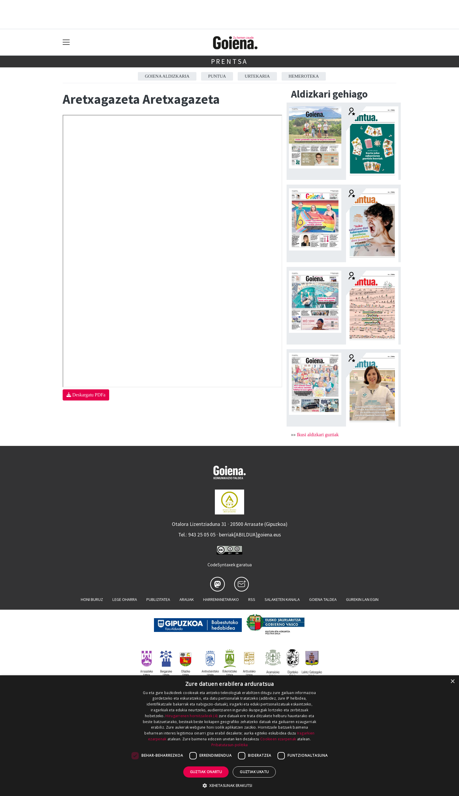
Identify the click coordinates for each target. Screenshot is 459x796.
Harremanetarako (221, 599)
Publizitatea (158, 599)
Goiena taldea (323, 599)
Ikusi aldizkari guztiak (318, 434)
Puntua (217, 76)
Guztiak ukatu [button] (254, 771)
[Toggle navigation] (66, 42)
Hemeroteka (304, 76)
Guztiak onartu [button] (206, 771)
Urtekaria (257, 76)
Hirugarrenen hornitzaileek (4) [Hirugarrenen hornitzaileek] (191, 715)
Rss (251, 599)
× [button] (452, 681)
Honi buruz (92, 599)
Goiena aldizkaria (167, 76)
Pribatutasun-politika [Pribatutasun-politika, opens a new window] (229, 744)
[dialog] (229, 735)
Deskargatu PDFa (85, 394)
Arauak (186, 599)
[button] (229, 785)
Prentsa (229, 61)
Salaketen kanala (282, 599)
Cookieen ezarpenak (278, 739)
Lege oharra (124, 599)
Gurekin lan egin (362, 599)
